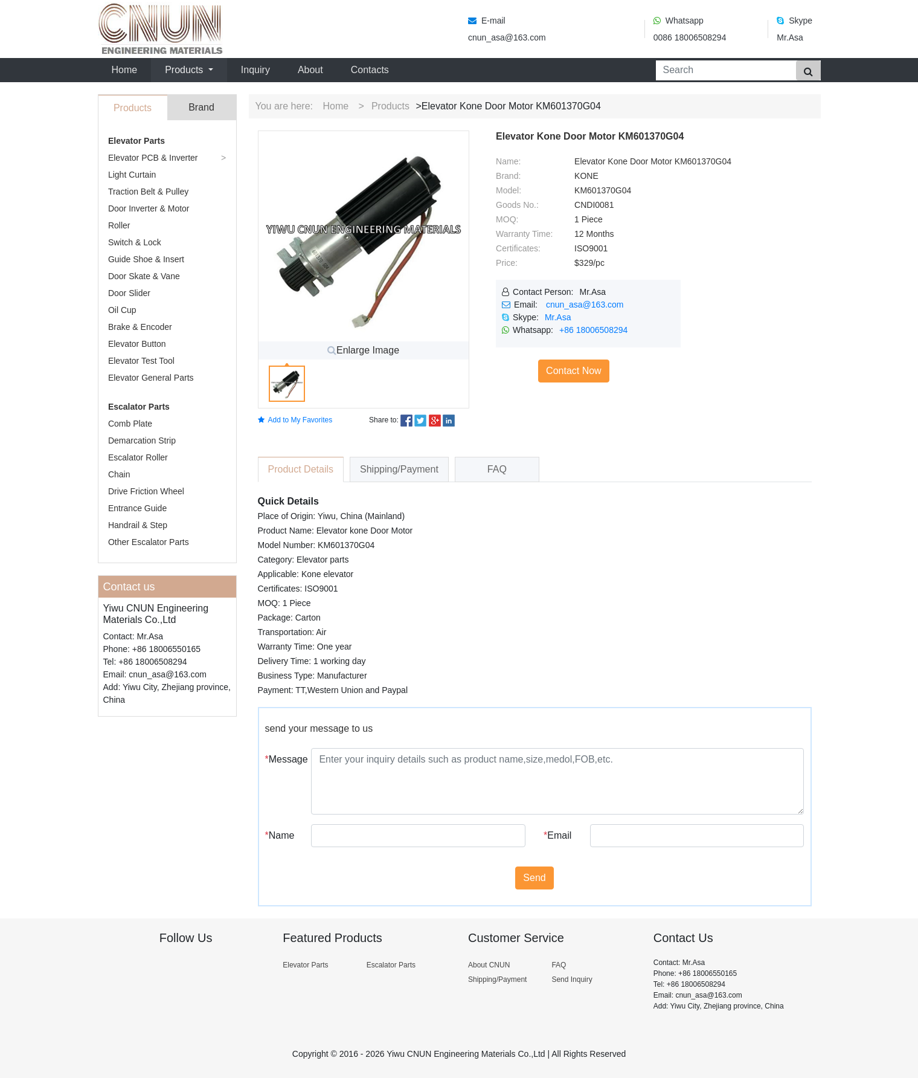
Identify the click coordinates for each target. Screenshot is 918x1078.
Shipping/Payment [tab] (399, 469)
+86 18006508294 (593, 330)
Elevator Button (137, 344)
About (310, 70)
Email (557, 835)
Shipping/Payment (497, 979)
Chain (119, 474)
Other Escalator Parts (148, 542)
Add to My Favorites (295, 420)
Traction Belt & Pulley (148, 191)
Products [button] (185, 70)
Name (280, 835)
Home (127, 68)
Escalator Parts (139, 407)
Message (284, 759)
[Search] (723, 70)
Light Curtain (132, 174)
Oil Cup (122, 310)
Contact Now (574, 371)
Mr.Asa (558, 317)
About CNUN (489, 965)
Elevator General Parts (151, 377)
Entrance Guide (137, 508)
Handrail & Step (137, 525)
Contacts (370, 70)
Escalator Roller (138, 457)
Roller (119, 225)
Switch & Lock (134, 242)
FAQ (558, 965)
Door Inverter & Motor (149, 208)
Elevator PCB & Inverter (153, 158)
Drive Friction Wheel (146, 491)
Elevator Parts (136, 141)
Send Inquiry (571, 979)
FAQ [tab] (497, 469)
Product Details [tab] (301, 469)
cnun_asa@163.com (585, 304)
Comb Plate (130, 423)
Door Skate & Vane (144, 276)
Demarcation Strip (142, 440)
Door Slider (129, 293)
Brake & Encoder (140, 327)
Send (534, 878)
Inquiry (255, 70)
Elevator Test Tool (141, 361)
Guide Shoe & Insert (146, 259)
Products (390, 106)
